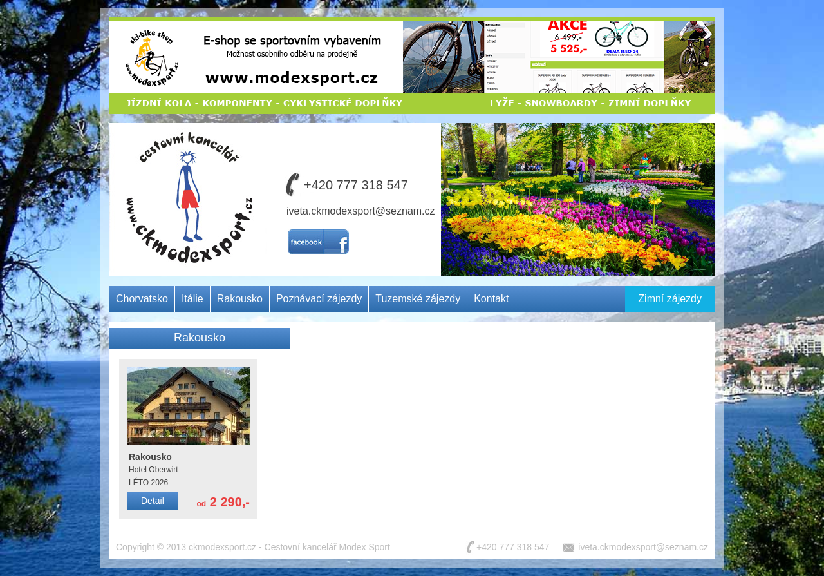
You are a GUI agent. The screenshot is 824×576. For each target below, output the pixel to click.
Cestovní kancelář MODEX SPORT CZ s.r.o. (185, 170)
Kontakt (491, 298)
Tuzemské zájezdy (417, 298)
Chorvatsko (142, 298)
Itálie (192, 298)
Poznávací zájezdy (319, 298)
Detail (152, 500)
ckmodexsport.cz (222, 547)
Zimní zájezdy (670, 298)
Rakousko (240, 298)
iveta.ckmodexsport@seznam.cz (360, 211)
